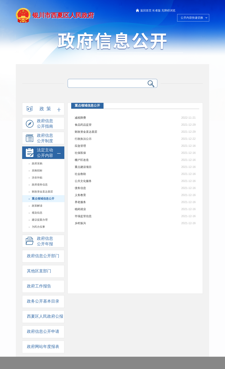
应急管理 (80, 145)
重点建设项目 (83, 166)
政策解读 (37, 205)
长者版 (156, 10)
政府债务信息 (40, 184)
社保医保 (80, 152)
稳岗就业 (80, 209)
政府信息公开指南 (39, 124)
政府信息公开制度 (39, 138)
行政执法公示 (83, 138)
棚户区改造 (82, 159)
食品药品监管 (83, 124)
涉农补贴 (37, 177)
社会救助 (80, 173)
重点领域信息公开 (43, 198)
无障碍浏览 (168, 10)
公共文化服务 (83, 180)
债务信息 (80, 188)
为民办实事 (38, 226)
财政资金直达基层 (42, 191)
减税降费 (80, 117)
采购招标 (37, 170)
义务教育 (80, 195)
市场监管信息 (83, 216)
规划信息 (37, 212)
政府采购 (37, 163)
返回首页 (146, 10)
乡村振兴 (80, 223)
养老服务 (80, 202)
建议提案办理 (40, 219)
